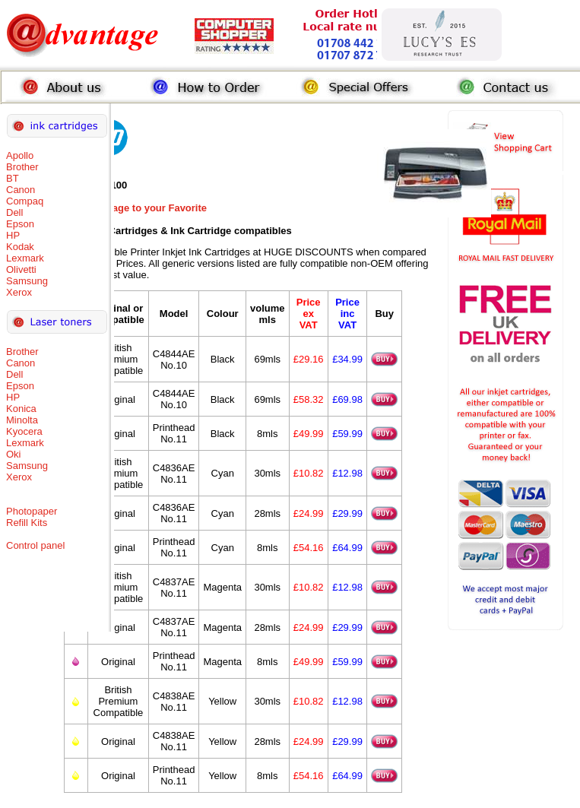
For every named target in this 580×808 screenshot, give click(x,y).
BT (12, 178)
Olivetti (21, 269)
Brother (22, 167)
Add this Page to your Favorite (136, 208)
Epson (20, 224)
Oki (13, 454)
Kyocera (24, 431)
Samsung (27, 281)
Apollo (19, 155)
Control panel (35, 545)
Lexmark (25, 258)
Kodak (20, 246)
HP (13, 235)
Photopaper (31, 511)
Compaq (24, 201)
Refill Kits (26, 522)
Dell (14, 212)
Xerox (19, 292)
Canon (20, 189)
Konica (21, 408)
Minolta (22, 420)
